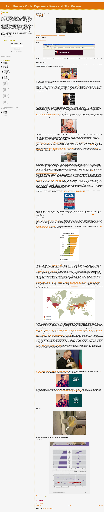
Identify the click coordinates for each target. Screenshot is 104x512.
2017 (4, 65)
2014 (4, 68)
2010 (4, 112)
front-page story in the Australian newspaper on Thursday (81, 145)
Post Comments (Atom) (47, 508)
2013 (4, 108)
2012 (4, 109)
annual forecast (74, 286)
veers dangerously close (75, 283)
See (92, 170)
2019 (4, 62)
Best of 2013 (43, 65)
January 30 (5, 82)
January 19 (5, 92)
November (6, 70)
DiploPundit (62, 35)
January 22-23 (6, 89)
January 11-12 (6, 97)
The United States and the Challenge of (71, 191)
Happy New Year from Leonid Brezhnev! (11, 107)
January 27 (5, 85)
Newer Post (38, 505)
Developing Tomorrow (41, 40)
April (5, 77)
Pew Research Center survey (56, 265)
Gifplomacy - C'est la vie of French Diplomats (46, 35)
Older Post (100, 505)
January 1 (5, 106)
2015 (4, 67)
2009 (4, 113)
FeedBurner (19, 51)
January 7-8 (5, 100)
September (6, 72)
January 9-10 (5, 98)
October (5, 71)
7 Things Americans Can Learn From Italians (46, 271)
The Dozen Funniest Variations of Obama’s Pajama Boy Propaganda (52, 371)
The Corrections (39, 190)
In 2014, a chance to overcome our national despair (48, 220)
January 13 (5, 96)
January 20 (5, 91)
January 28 (5, 84)
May (5, 76)
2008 (4, 115)
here (93, 214)
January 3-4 (5, 103)
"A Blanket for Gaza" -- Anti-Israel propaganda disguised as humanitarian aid (53, 335)
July (4, 73)
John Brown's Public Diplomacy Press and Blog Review (43, 6)
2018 (4, 63)
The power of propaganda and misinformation (46, 173)
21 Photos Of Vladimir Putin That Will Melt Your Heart (48, 345)
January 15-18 (6, 94)
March (5, 78)
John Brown (5, 14)
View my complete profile (6, 36)
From (37, 495)
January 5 (5, 102)
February (5, 79)
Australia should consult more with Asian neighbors (47, 114)
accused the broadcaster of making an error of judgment (62, 148)
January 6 (5, 101)
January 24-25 (6, 88)
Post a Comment (39, 503)
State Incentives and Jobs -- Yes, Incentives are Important (49, 180)
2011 (4, 111)
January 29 (5, 83)
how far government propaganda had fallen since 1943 (69, 390)
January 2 (5, 104)
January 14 (5, 95)
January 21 (5, 90)
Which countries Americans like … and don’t (46, 226)
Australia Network (89, 144)
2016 (4, 66)
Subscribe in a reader (6, 56)
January (5, 81)
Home (69, 505)
